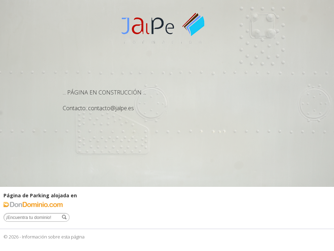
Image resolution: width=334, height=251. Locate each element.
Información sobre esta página (53, 237)
